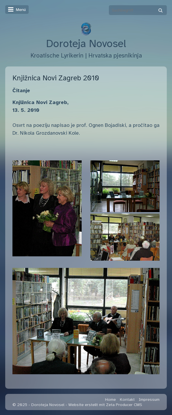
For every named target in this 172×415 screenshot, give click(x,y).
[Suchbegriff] (138, 10)
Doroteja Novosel (86, 43)
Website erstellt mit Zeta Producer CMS (105, 404)
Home (110, 399)
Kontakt (127, 399)
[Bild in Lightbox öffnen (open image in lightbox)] (47, 208)
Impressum (149, 399)
